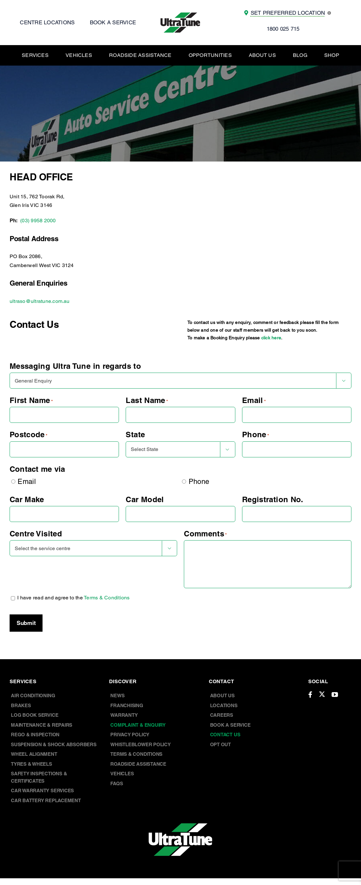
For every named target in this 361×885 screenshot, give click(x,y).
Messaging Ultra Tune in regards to (75, 365)
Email (254, 400)
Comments (205, 533)
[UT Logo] (180, 15)
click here (271, 337)
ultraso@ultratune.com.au (40, 301)
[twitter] (322, 694)
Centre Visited (36, 533)
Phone (255, 434)
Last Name (147, 400)
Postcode (29, 434)
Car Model (145, 499)
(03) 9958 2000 (38, 220)
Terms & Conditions (106, 598)
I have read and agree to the (73, 598)
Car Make (27, 499)
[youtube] (335, 694)
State (135, 434)
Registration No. (272, 499)
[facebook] (310, 694)
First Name (31, 400)
